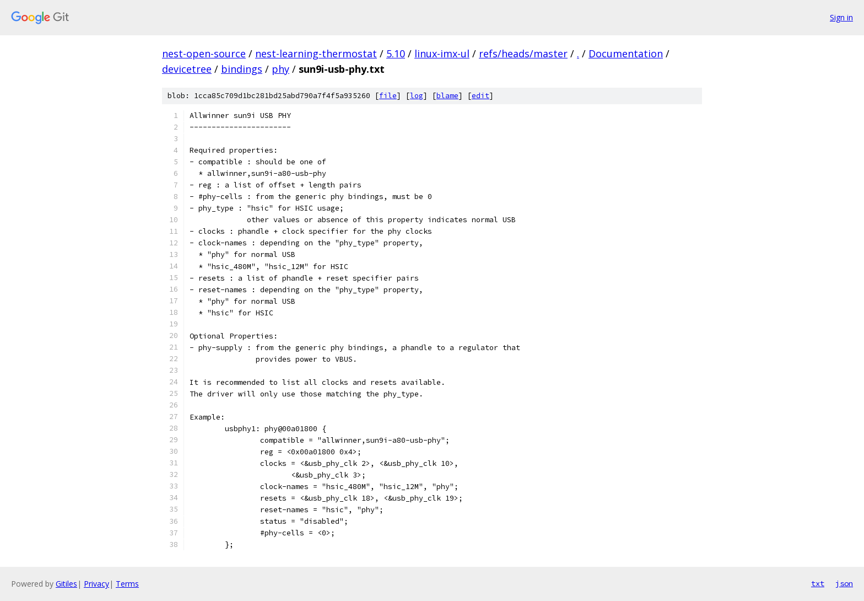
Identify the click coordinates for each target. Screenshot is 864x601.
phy (280, 69)
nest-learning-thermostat (316, 53)
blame (447, 95)
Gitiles (66, 583)
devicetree (187, 69)
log (416, 95)
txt (817, 583)
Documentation (625, 53)
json (844, 583)
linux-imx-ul (441, 53)
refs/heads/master (523, 53)
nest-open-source (204, 53)
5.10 (395, 53)
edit (480, 95)
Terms (127, 583)
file (388, 95)
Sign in (841, 17)
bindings (241, 69)
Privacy (96, 583)
